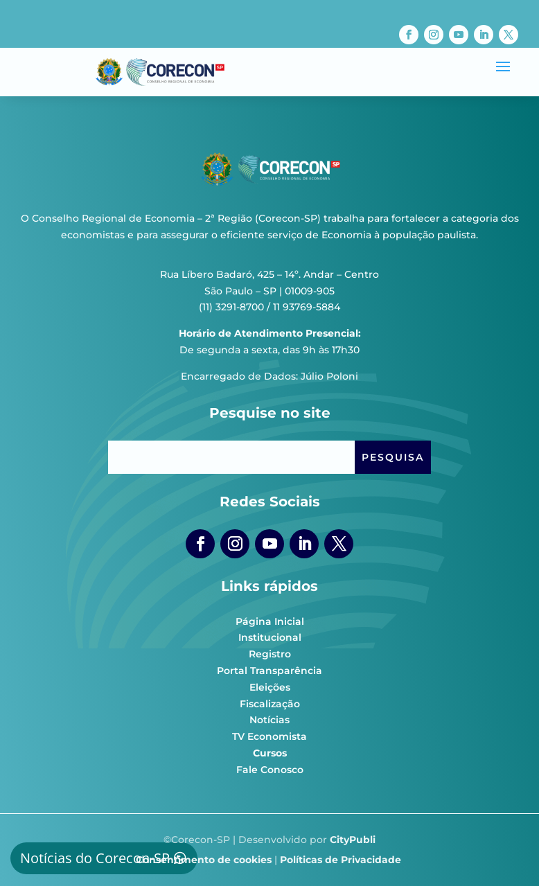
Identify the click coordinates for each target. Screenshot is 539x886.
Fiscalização (270, 704)
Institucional (269, 637)
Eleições (269, 687)
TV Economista (269, 736)
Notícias (269, 720)
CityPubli (352, 839)
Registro (270, 654)
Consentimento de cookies (204, 859)
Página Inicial (270, 621)
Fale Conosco (269, 769)
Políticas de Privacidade (340, 859)
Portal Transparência (269, 670)
